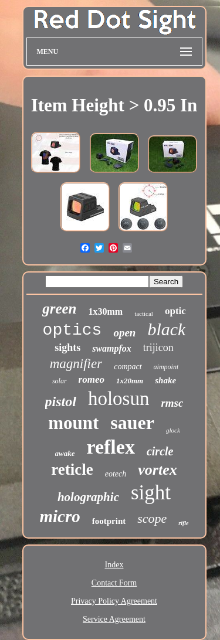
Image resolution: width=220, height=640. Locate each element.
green (59, 308)
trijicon (158, 347)
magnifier (76, 363)
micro (59, 516)
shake (165, 380)
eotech (116, 473)
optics (72, 330)
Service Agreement (114, 619)
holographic (88, 497)
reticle (72, 469)
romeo (91, 379)
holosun (119, 398)
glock (173, 430)
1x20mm (129, 380)
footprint (109, 521)
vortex (157, 469)
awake (65, 453)
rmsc (172, 403)
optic (175, 310)
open (124, 332)
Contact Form (114, 582)
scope (152, 518)
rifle (183, 523)
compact (127, 366)
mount (73, 423)
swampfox (111, 348)
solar (59, 381)
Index (114, 564)
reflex (110, 447)
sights (67, 347)
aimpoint (166, 367)
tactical (143, 313)
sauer (132, 422)
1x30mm (106, 311)
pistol (60, 401)
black (166, 329)
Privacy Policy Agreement (114, 601)
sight (151, 492)
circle (160, 451)
